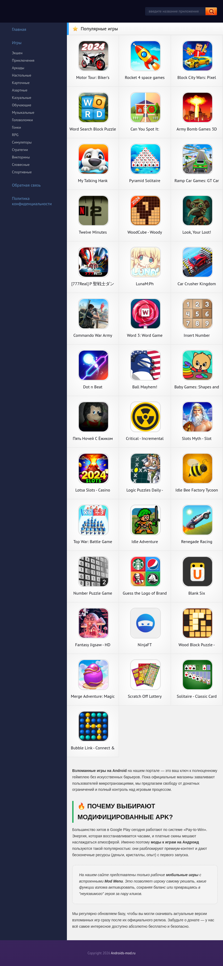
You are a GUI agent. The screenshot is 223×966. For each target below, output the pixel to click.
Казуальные (21, 97)
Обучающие (21, 105)
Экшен (17, 53)
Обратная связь (23, 185)
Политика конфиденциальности (28, 201)
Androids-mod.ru (123, 953)
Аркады (18, 67)
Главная (15, 29)
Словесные (20, 164)
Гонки (16, 127)
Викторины (21, 157)
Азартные (19, 90)
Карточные (20, 82)
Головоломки (22, 119)
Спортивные (22, 172)
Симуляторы (22, 142)
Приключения (23, 60)
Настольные (21, 75)
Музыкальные (23, 112)
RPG (15, 134)
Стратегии (20, 149)
